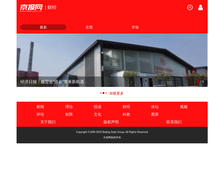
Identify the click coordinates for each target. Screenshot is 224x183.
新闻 (40, 106)
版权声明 (111, 122)
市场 (135, 27)
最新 (43, 27)
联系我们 (174, 122)
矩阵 (69, 114)
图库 (155, 114)
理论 (69, 106)
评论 (40, 114)
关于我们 (48, 122)
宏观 (89, 27)
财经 (126, 106)
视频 (184, 106)
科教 (126, 114)
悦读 (97, 106)
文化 (97, 114)
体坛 (155, 106)
